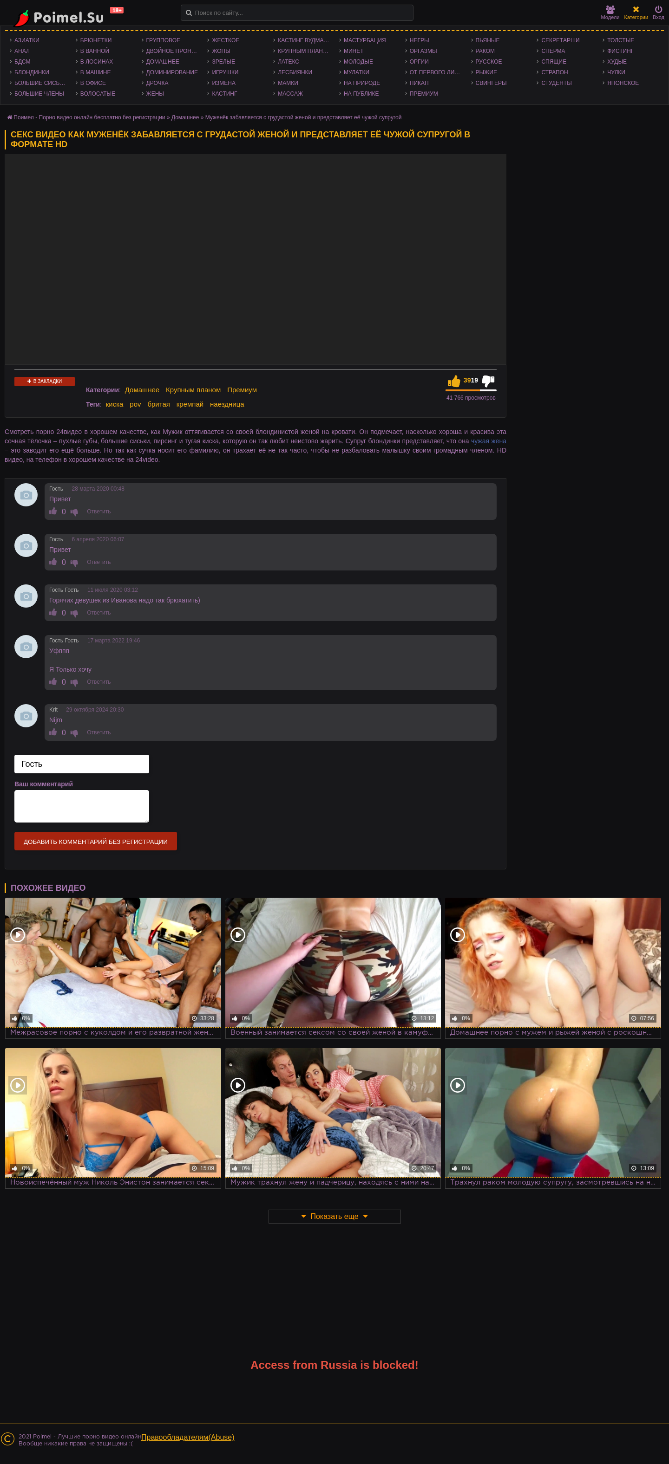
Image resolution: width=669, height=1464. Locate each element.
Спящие (553, 61)
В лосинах (96, 61)
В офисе (93, 83)
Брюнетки (96, 40)
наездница (227, 404)
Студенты (556, 83)
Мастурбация (365, 40)
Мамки (288, 83)
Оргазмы (423, 51)
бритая (158, 404)
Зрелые (223, 61)
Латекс (288, 61)
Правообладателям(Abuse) (188, 1437)
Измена (224, 83)
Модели (610, 13)
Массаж (290, 94)
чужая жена (488, 441)
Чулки (616, 72)
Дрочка (157, 83)
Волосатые (97, 94)
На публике (361, 94)
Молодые (358, 61)
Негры (419, 40)
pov (135, 404)
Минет (354, 51)
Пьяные (488, 40)
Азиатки (26, 40)
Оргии (419, 61)
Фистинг (620, 51)
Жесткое (225, 40)
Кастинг (224, 94)
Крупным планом (305, 51)
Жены (155, 94)
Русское (489, 61)
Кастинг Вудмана (304, 40)
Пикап (419, 83)
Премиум (424, 94)
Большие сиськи (40, 83)
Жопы (221, 51)
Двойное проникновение (174, 51)
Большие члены (39, 94)
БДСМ (22, 61)
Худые (617, 61)
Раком (485, 51)
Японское (623, 83)
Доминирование (172, 72)
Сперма (553, 51)
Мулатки (356, 72)
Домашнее (162, 61)
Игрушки (225, 72)
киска (115, 404)
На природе (362, 83)
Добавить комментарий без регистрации (96, 841)
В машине (95, 72)
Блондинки (31, 72)
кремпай (190, 404)
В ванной (94, 51)
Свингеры (491, 83)
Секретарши (560, 40)
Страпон (554, 72)
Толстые (620, 40)
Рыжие (486, 72)
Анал (22, 51)
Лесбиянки (295, 72)
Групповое (163, 40)
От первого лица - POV (438, 72)
